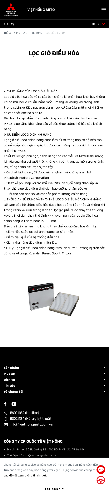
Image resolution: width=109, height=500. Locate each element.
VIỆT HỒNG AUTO (41, 9)
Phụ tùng (36, 32)
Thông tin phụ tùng (15, 32)
